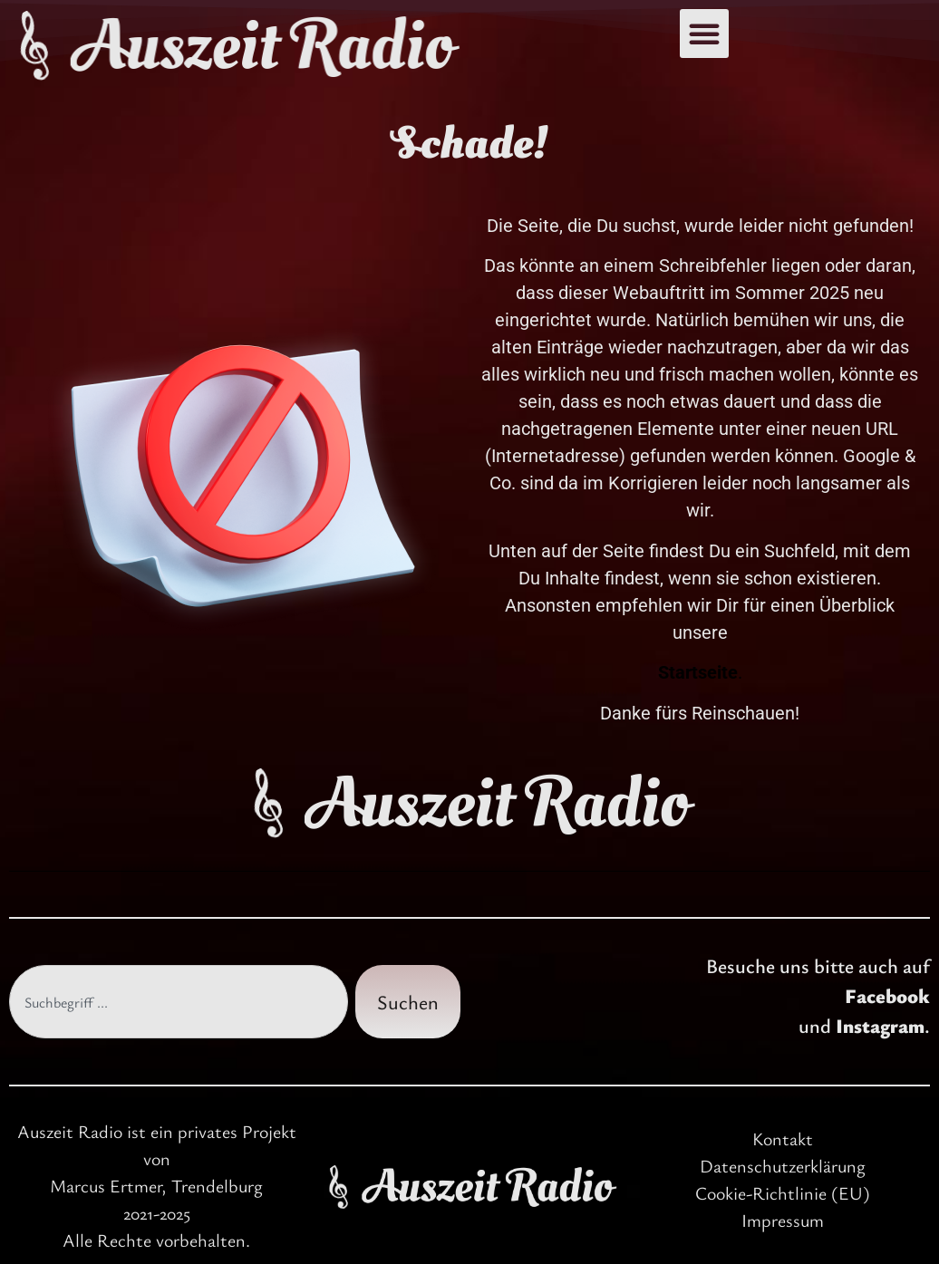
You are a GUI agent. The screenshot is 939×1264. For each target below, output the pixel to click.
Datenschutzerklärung (783, 1165)
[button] (704, 33)
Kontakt (782, 1138)
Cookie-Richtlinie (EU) (782, 1193)
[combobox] (178, 1001)
